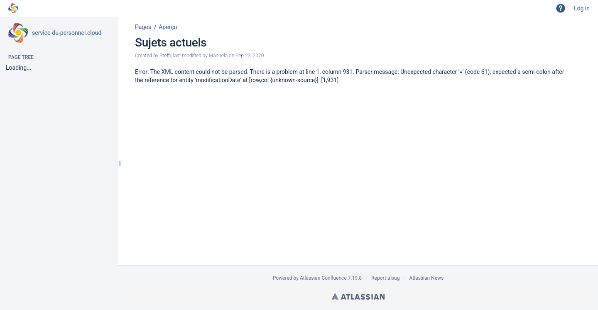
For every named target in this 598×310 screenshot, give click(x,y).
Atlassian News (426, 278)
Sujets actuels (170, 42)
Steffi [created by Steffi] (165, 56)
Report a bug (385, 278)
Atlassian (358, 296)
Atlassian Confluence (323, 278)
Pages (143, 27)
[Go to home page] (13, 8)
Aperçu (168, 27)
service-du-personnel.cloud (66, 32)
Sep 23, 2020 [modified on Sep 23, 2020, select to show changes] (249, 56)
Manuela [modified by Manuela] (218, 56)
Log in (582, 8)
